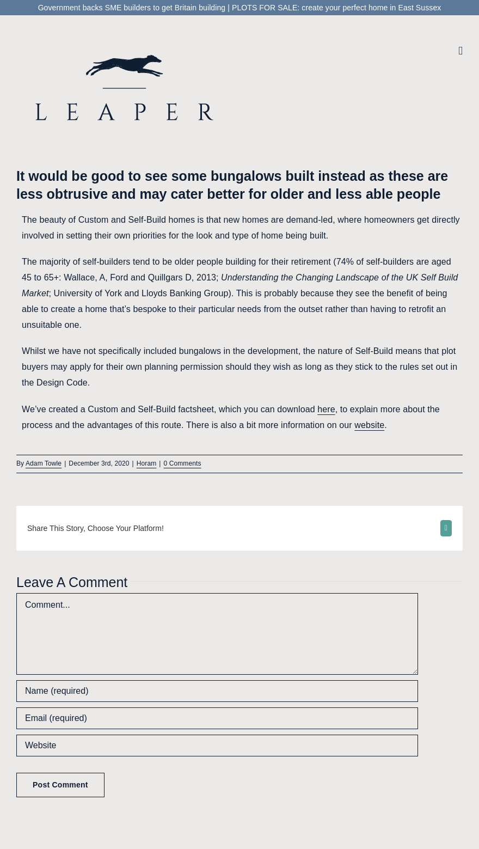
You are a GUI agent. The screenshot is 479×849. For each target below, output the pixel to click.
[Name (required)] (217, 691)
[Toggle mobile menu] (460, 51)
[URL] (217, 745)
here (326, 409)
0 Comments (182, 463)
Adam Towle (44, 463)
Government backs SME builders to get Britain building (132, 7)
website (369, 425)
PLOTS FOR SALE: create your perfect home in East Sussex (336, 7)
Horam (147, 463)
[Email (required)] (217, 718)
